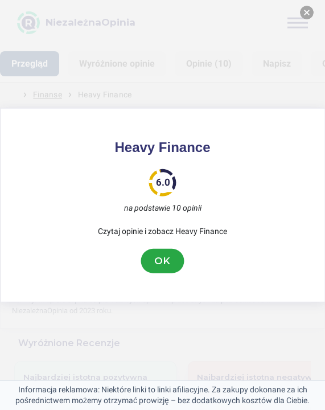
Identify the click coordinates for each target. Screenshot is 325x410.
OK (162, 260)
